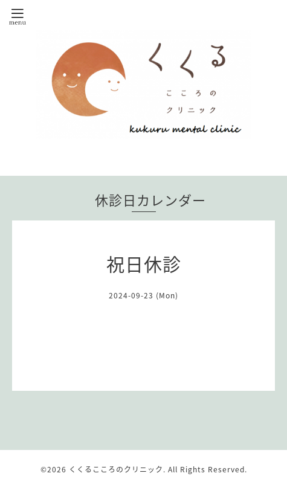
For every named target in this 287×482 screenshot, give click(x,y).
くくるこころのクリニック (116, 469)
